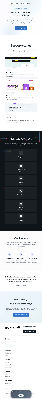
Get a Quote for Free (30, 331)
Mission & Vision (9, 353)
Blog (17, 3)
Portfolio (22, 3)
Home (12, 3)
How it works (8, 385)
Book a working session (21, 314)
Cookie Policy (8, 367)
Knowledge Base (9, 365)
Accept (21, 395)
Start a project (21, 28)
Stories (6, 388)
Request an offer (9, 383)
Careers (7, 355)
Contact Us (29, 3)
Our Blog (7, 362)
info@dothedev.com (9, 347)
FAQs (6, 374)
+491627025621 (8, 345)
